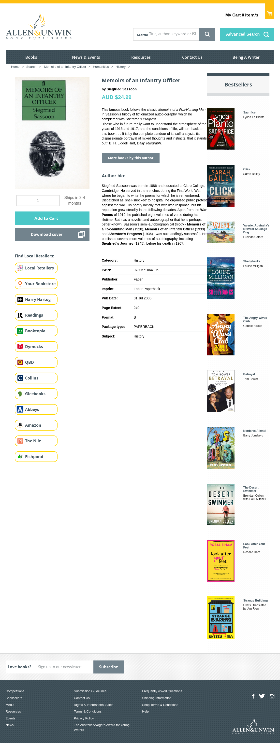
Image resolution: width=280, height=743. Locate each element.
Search (142, 35)
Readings (34, 315)
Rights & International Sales (93, 705)
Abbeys (32, 409)
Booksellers (14, 698)
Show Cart (269, 11)
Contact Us (192, 57)
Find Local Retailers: (34, 256)
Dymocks (34, 346)
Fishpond (34, 456)
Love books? (19, 667)
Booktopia (35, 331)
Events (10, 718)
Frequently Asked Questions (162, 691)
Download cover (46, 234)
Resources (141, 57)
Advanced (243, 34)
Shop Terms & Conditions (160, 705)
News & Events (86, 57)
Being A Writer (246, 57)
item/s (241, 15)
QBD (29, 362)
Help (145, 711)
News (10, 725)
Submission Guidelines (90, 691)
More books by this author (130, 157)
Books (31, 57)
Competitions (15, 691)
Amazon (33, 425)
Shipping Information (156, 698)
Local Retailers (39, 268)
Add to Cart (46, 218)
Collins (31, 378)
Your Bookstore (40, 283)
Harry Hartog (38, 299)
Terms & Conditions (88, 711)
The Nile (33, 441)
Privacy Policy (84, 718)
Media (10, 705)
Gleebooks (35, 393)
